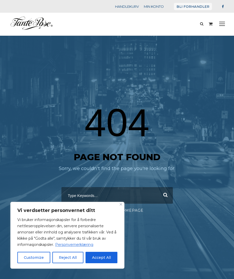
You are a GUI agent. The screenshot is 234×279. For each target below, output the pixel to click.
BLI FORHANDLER (194, 6)
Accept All (101, 257)
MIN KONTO (157, 6)
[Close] (121, 204)
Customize (33, 257)
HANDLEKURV (131, 6)
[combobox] (117, 194)
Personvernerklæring (69, 245)
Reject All (67, 257)
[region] (67, 235)
